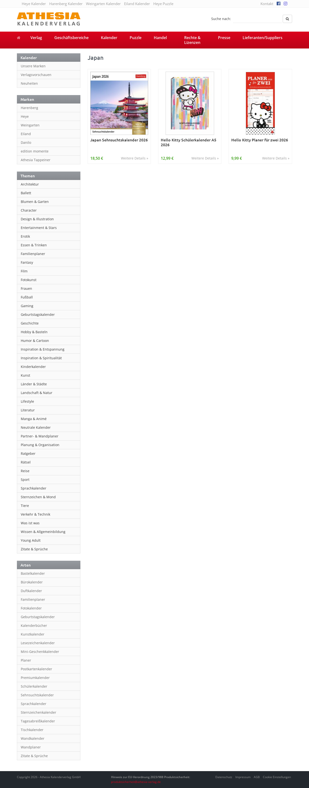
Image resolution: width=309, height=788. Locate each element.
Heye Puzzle (163, 3)
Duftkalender (31, 590)
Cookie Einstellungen (277, 777)
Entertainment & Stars (39, 227)
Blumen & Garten (35, 201)
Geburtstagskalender (38, 314)
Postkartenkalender (36, 669)
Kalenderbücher (34, 625)
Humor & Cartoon (35, 340)
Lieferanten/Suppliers (262, 37)
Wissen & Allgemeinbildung (43, 531)
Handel (160, 37)
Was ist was (30, 523)
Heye (25, 116)
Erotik (25, 236)
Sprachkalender (33, 488)
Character (29, 210)
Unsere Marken (33, 66)
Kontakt (266, 3)
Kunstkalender (32, 634)
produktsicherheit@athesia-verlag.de (136, 782)
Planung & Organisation (40, 444)
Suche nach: (221, 18)
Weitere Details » (134, 158)
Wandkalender (32, 738)
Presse (224, 37)
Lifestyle (27, 401)
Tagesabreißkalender (38, 721)
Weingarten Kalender (103, 3)
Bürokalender (32, 582)
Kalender (109, 37)
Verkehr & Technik (35, 514)
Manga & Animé (34, 418)
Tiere (25, 505)
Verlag (36, 37)
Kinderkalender (33, 366)
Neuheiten (29, 83)
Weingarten (30, 125)
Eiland (26, 133)
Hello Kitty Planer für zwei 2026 (259, 139)
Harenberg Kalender (66, 3)
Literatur (28, 410)
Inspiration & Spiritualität (41, 358)
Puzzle (135, 37)
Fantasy (27, 262)
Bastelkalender (33, 573)
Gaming (27, 306)
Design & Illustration (37, 219)
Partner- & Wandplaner (39, 436)
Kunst (25, 375)
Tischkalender (32, 729)
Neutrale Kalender (36, 427)
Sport (25, 479)
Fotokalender (31, 608)
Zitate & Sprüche (34, 549)
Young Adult (31, 540)
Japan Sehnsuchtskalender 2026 (119, 139)
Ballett (26, 193)
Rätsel (26, 462)
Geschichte (30, 323)
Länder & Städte (34, 384)
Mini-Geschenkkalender (40, 651)
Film (24, 271)
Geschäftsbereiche (71, 37)
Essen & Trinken (34, 245)
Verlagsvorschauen (36, 74)
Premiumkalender (35, 677)
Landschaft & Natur (36, 392)
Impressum (243, 777)
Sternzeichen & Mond (38, 497)
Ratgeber (28, 453)
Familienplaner (33, 253)
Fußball (27, 297)
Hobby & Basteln (34, 332)
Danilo (26, 142)
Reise (25, 471)
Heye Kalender (34, 3)
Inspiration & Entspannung (42, 349)
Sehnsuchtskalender (37, 695)
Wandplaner (31, 747)
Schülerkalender (34, 686)
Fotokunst (28, 279)
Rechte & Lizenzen (192, 40)
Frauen (26, 288)
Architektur (30, 184)
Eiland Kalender (137, 3)
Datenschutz (223, 777)
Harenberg (29, 107)
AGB (257, 777)
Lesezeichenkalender (38, 643)
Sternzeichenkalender (38, 712)
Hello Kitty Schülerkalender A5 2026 (188, 142)
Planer (26, 660)
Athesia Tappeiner (35, 160)
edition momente (35, 151)
